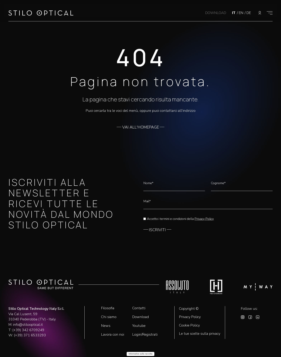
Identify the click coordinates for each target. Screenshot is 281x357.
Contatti (138, 308)
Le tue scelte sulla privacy (199, 334)
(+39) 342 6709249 (28, 330)
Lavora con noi (112, 334)
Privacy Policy (204, 219)
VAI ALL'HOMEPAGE (140, 127)
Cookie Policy (189, 325)
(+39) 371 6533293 (30, 335)
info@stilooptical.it (28, 324)
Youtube (139, 325)
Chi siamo (108, 316)
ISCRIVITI (157, 230)
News (105, 325)
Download (140, 316)
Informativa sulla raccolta (141, 354)
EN (241, 12)
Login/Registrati (145, 334)
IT (234, 12)
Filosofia (107, 308)
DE (248, 12)
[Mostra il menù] (270, 13)
